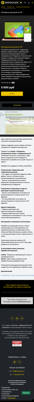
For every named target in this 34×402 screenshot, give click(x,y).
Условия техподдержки (17, 384)
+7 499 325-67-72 (18, 374)
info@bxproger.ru (18, 371)
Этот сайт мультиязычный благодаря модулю (17, 300)
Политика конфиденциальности (17, 380)
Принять (26, 393)
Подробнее (11, 398)
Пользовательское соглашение (17, 382)
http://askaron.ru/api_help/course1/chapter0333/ (17, 275)
